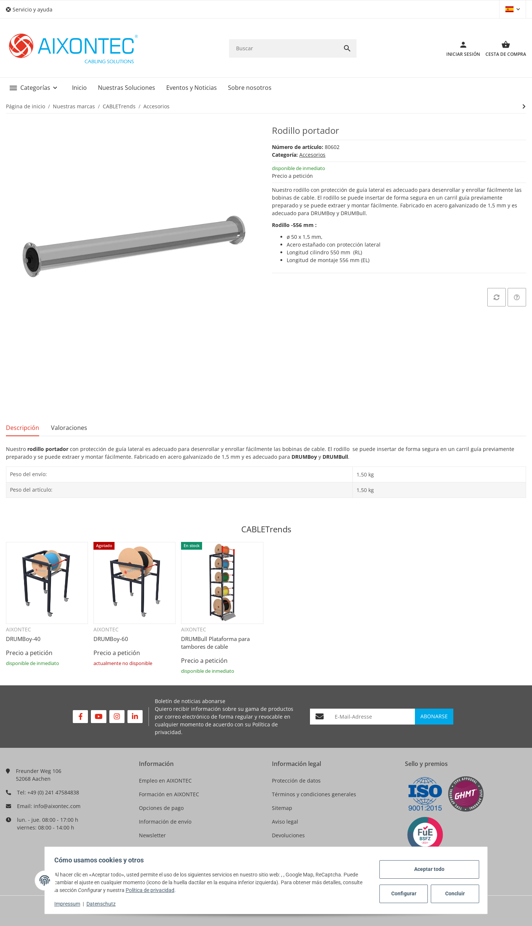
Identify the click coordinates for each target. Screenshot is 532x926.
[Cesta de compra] (503, 48)
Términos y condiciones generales (314, 794)
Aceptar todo (427, 869)
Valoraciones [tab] (69, 428)
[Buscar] (283, 48)
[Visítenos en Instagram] (117, 716)
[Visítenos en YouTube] (98, 716)
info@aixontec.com (57, 806)
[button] (32, 9)
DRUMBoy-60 (110, 638)
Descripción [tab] (22, 428)
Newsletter (152, 835)
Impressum (69, 904)
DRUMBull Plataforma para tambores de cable (215, 642)
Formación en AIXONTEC (169, 794)
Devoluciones (288, 835)
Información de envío (165, 821)
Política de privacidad (173, 890)
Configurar (401, 893)
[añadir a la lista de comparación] (496, 297)
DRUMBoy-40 (23, 638)
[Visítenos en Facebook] (80, 716)
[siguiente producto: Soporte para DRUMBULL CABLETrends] (524, 106)
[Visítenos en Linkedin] (135, 716)
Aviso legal (285, 821)
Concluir (453, 893)
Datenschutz (103, 904)
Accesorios (312, 154)
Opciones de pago (161, 807)
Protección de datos (296, 780)
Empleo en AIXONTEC (165, 780)
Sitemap (282, 807)
